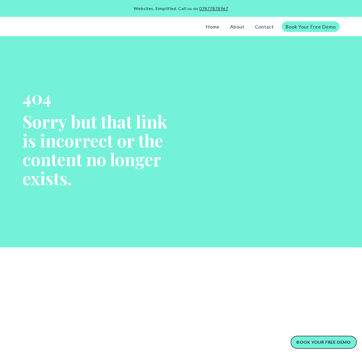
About (237, 27)
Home (213, 27)
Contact (264, 27)
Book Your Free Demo (310, 27)
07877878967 (213, 8)
